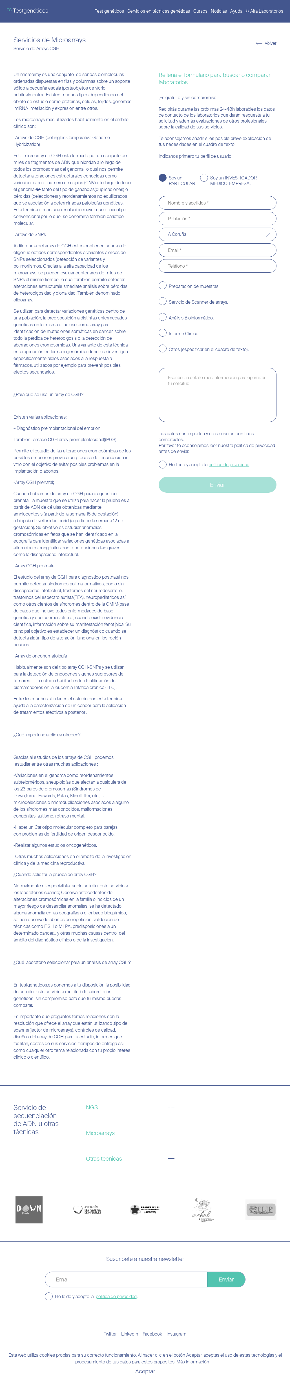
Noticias (219, 11)
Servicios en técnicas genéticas (158, 11)
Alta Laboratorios (266, 11)
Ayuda (236, 11)
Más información (192, 1362)
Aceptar (145, 1371)
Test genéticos (109, 11)
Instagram (176, 1334)
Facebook (152, 1334)
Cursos (200, 11)
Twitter (110, 1334)
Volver (270, 43)
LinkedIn (129, 1334)
